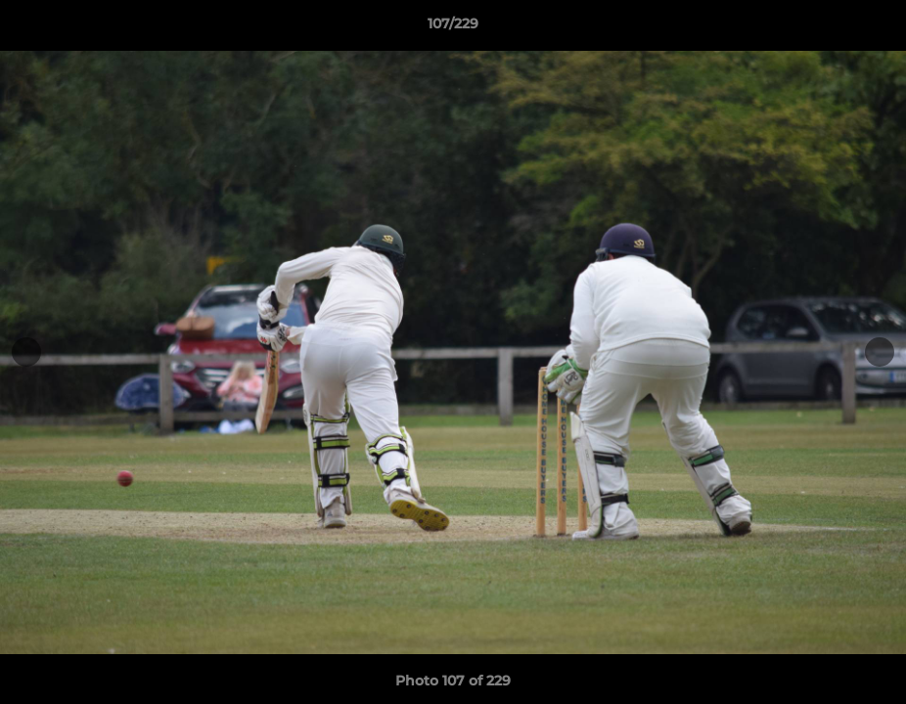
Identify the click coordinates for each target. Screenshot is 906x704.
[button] (871, 28)
